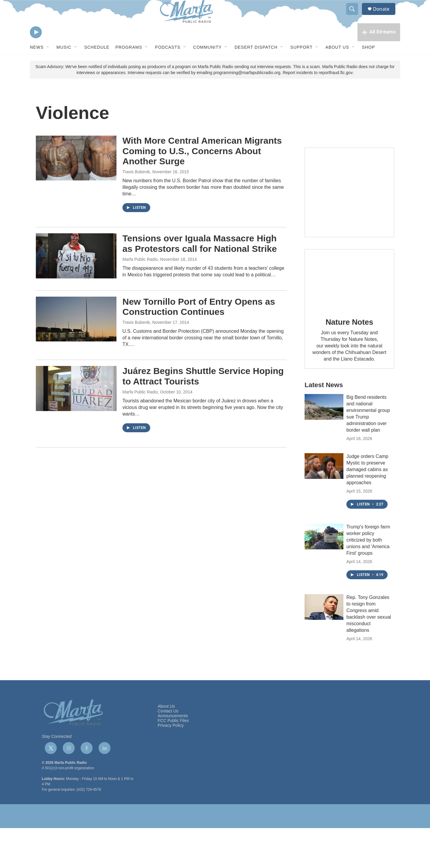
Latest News (324, 400)
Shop (368, 62)
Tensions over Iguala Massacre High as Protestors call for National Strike (199, 258)
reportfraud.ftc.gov (335, 87)
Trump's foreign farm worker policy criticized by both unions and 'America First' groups (368, 555)
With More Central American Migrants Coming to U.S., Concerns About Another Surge (202, 166)
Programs (128, 62)
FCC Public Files (173, 735)
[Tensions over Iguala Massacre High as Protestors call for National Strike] (76, 270)
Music (63, 62)
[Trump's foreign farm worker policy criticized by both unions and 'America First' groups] (324, 551)
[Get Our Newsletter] (349, 207)
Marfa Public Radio (140, 274)
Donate (385, 16)
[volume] (52, 46)
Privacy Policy (171, 740)
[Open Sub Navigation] (48, 62)
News (37, 62)
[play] (36, 46)
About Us (337, 62)
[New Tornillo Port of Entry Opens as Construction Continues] (76, 334)
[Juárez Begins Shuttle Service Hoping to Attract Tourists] (76, 403)
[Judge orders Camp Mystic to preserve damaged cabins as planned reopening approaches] (324, 481)
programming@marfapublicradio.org (247, 87)
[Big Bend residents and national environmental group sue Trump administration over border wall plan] (324, 422)
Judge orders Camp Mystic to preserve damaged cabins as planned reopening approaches (367, 484)
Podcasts (167, 62)
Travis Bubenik (136, 186)
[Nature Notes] (349, 294)
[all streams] (378, 46)
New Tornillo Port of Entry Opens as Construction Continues (198, 322)
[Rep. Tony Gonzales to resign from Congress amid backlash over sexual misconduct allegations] (324, 622)
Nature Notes (349, 336)
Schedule (96, 62)
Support (301, 62)
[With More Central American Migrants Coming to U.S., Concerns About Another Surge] (76, 173)
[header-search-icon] (355, 16)
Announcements (173, 731)
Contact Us (168, 726)
